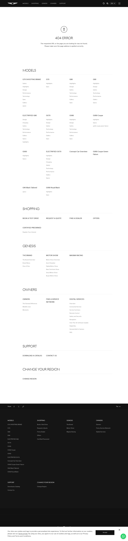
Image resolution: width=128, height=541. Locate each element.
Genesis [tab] (44, 3)
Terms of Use (23, 534)
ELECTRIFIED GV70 (14, 457)
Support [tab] (62, 3)
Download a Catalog (32, 356)
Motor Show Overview (53, 260)
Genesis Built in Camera (77, 329)
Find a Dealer (76, 218)
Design (25, 90)
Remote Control (74, 313)
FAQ (71, 332)
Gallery (25, 103)
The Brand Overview (29, 260)
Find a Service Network (52, 300)
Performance (27, 93)
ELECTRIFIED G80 (13, 439)
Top (117, 406)
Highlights (26, 87)
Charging (25, 123)
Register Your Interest (29, 232)
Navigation (73, 319)
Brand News (26, 263)
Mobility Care (27, 307)
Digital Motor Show (52, 266)
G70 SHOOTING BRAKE (15, 424)
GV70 (9, 443)
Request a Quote (53, 218)
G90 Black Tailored (13, 468)
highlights (26, 142)
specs (24, 192)
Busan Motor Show (52, 276)
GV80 (9, 446)
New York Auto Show (52, 269)
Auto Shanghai (50, 263)
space (24, 106)
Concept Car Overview (15, 461)
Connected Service (75, 307)
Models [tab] (25, 3)
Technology (26, 96)
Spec (24, 99)
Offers (96, 218)
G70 (9, 428)
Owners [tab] (53, 3)
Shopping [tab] (35, 3)
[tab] (104, 3)
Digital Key (73, 326)
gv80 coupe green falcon (100, 126)
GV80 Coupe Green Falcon (16, 464)
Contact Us (51, 356)
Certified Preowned (32, 228)
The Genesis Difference (30, 303)
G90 (9, 435)
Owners (26, 299)
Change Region (29, 379)
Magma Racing (76, 255)
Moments (25, 310)
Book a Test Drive (31, 218)
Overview (72, 303)
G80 (9, 432)
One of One (26, 266)
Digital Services (77, 299)
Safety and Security (76, 316)
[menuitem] (14, 406)
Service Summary (75, 310)
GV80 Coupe (12, 450)
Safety (25, 83)
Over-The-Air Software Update (79, 323)
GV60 (9, 453)
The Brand (27, 255)
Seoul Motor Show (52, 272)
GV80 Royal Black (13, 472)
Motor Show (52, 255)
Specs (95, 103)
